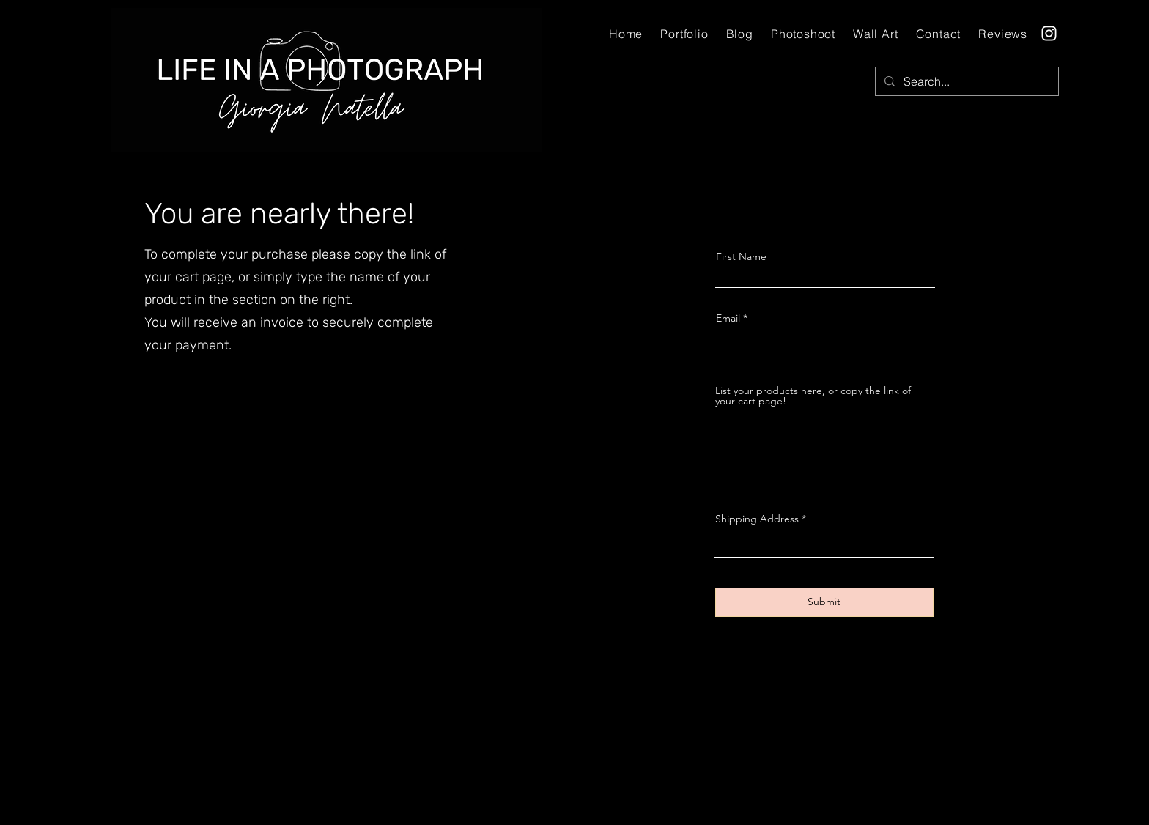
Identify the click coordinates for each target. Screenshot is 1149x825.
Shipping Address (757, 519)
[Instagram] (1049, 33)
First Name (741, 256)
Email (728, 318)
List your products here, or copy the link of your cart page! (813, 395)
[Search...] (965, 81)
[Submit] (824, 602)
